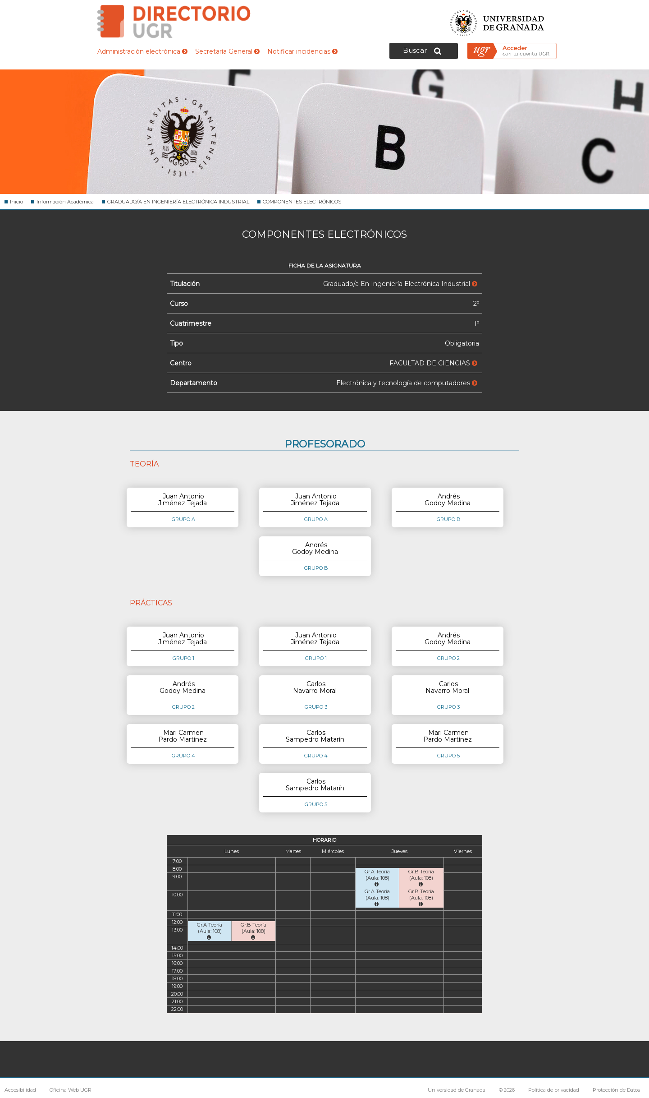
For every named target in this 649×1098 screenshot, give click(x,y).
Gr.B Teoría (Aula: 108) (421, 877)
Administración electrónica (142, 51)
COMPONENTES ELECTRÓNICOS (302, 201)
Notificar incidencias (302, 51)
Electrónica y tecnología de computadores (406, 383)
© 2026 (507, 1090)
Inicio (16, 201)
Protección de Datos (616, 1090)
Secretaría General (227, 51)
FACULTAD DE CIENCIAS (433, 363)
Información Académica (65, 201)
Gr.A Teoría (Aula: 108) (377, 877)
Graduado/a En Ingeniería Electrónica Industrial (400, 284)
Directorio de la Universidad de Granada (174, 21)
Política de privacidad (553, 1090)
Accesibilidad (20, 1090)
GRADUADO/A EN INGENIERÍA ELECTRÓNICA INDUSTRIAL (178, 201)
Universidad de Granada (497, 21)
